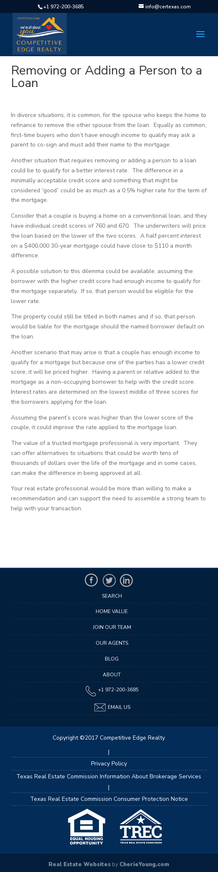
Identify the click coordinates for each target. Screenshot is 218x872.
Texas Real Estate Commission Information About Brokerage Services (108, 776)
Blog (112, 659)
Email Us (112, 707)
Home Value (112, 611)
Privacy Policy (109, 764)
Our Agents (112, 643)
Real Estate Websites (79, 864)
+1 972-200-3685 (63, 6)
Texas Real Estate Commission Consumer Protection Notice (109, 799)
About (112, 674)
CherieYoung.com (144, 864)
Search (112, 596)
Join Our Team (112, 627)
